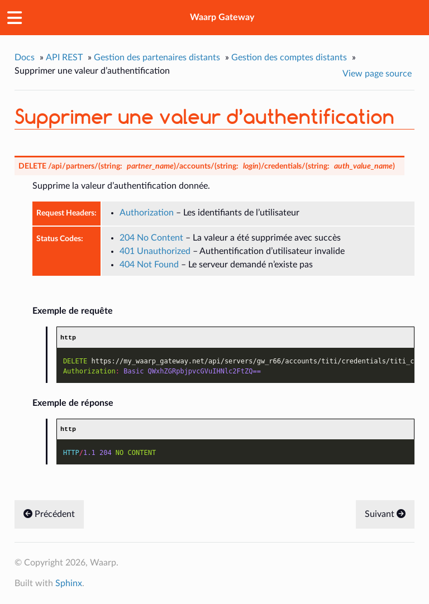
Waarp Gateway (222, 17)
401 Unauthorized (155, 251)
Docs (25, 57)
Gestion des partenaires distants (157, 57)
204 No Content (151, 237)
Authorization (147, 212)
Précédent (49, 514)
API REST (64, 57)
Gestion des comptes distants (289, 57)
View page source (377, 73)
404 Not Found (149, 264)
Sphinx (68, 583)
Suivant (385, 514)
